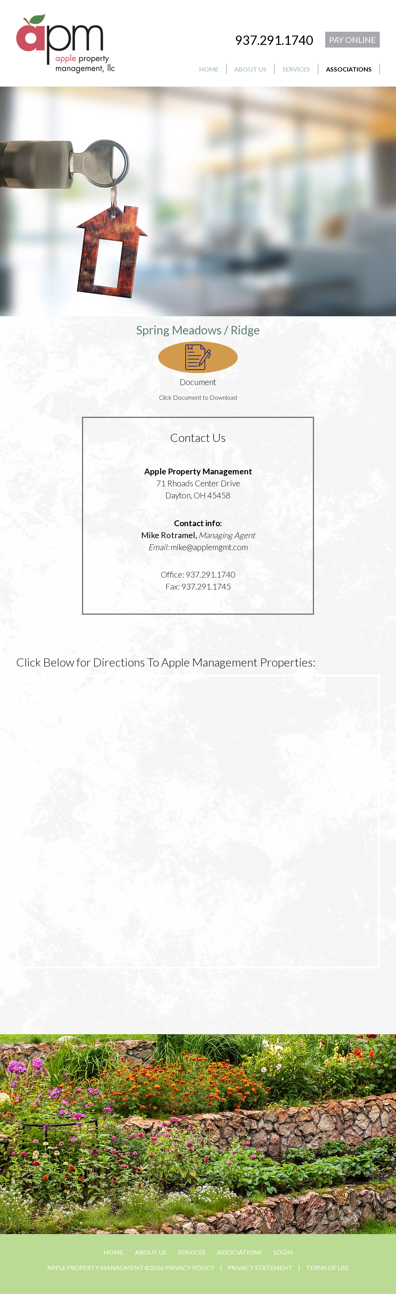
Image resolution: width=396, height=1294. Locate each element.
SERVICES (191, 1252)
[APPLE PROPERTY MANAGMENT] (65, 42)
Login (283, 1252)
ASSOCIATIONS (239, 1252)
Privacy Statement (260, 1267)
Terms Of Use (327, 1267)
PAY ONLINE (352, 39)
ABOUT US (150, 1252)
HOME (113, 1252)
